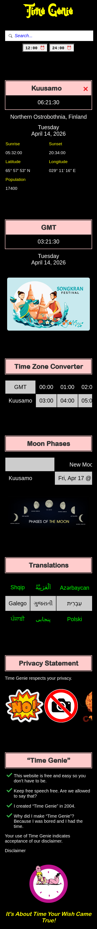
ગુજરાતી (43, 603)
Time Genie (48, 11)
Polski (74, 619)
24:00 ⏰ (62, 48)
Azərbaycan (74, 588)
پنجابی (43, 619)
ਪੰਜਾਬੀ (18, 619)
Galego (18, 603)
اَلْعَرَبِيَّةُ (43, 587)
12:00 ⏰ (35, 48)
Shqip (17, 587)
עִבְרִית (74, 603)
